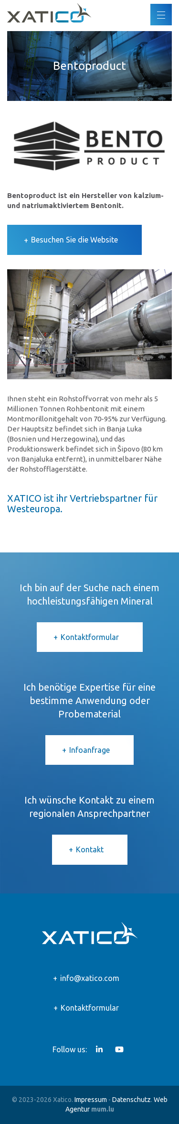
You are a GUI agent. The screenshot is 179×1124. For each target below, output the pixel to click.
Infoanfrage (89, 750)
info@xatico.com (89, 978)
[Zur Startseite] (49, 12)
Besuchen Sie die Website (74, 239)
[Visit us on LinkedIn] (99, 1049)
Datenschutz (131, 1099)
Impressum (90, 1099)
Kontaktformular (90, 637)
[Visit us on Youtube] (119, 1049)
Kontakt (90, 849)
